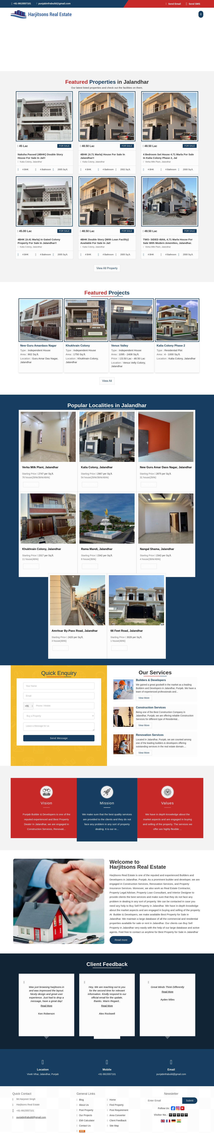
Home (113, 1099)
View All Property (107, 268)
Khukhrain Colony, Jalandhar (41, 549)
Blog (81, 1099)
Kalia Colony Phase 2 (171, 345)
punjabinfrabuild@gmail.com (54, 3)
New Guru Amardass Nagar (38, 345)
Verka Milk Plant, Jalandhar (40, 467)
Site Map (114, 1125)
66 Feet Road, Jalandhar (127, 630)
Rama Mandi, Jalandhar (96, 549)
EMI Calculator (86, 1120)
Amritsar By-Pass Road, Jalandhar (75, 630)
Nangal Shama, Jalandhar (157, 549)
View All (107, 380)
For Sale (64, 146)
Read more (121, 939)
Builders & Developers (151, 680)
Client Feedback (118, 1120)
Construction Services (151, 707)
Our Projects (85, 1115)
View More (31, 484)
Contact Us (85, 1125)
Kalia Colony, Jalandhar (97, 467)
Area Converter (117, 1115)
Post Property (86, 1110)
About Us (84, 1105)
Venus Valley (119, 345)
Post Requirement (119, 1110)
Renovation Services (150, 735)
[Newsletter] (163, 1100)
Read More (46, 1005)
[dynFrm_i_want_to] (58, 715)
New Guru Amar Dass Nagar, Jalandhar (166, 467)
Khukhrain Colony (78, 345)
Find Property (117, 1105)
